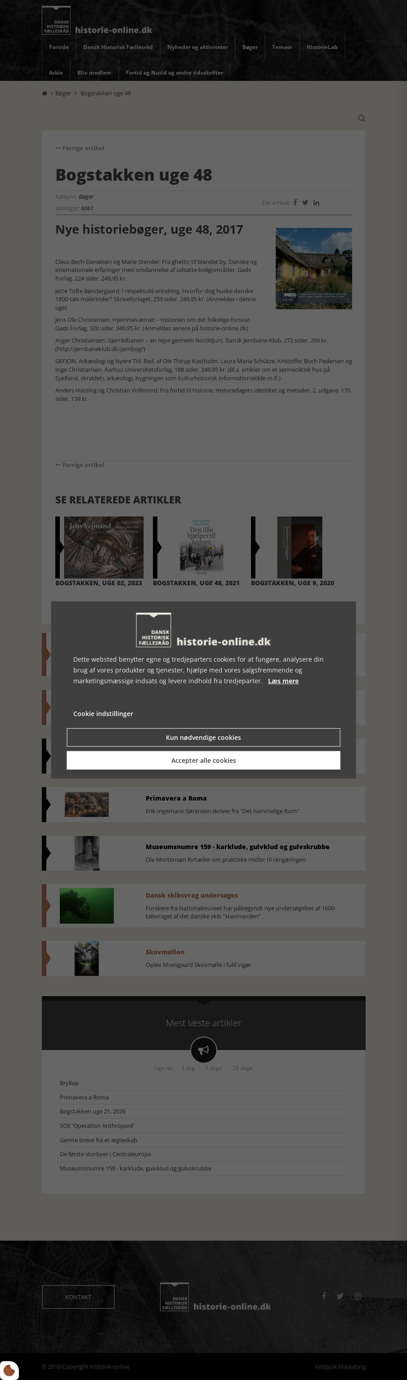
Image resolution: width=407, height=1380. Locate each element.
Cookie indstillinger (103, 713)
